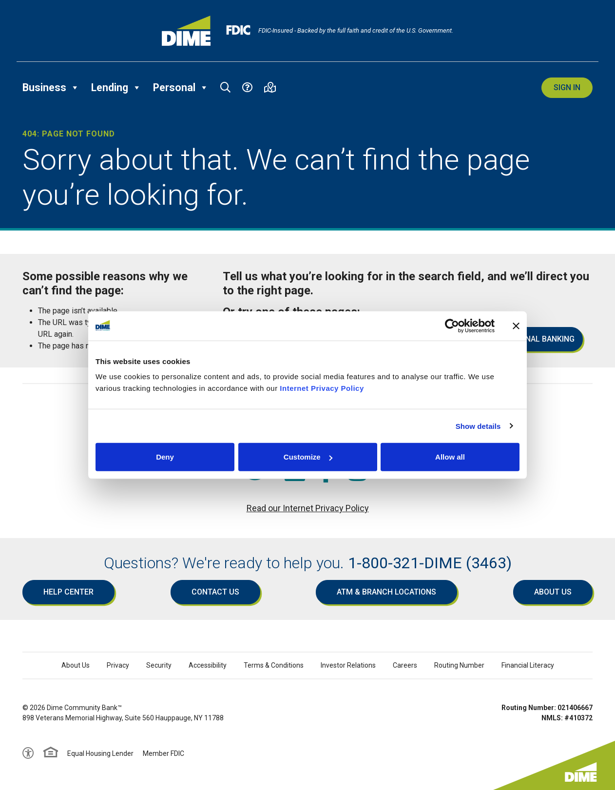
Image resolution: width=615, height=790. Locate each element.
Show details (478, 426)
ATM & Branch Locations (386, 592)
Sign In (567, 87)
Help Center (68, 592)
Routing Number (459, 665)
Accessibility (208, 665)
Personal (181, 87)
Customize (308, 457)
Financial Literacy (527, 665)
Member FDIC (163, 753)
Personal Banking (538, 339)
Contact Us (215, 592)
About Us (553, 592)
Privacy (118, 665)
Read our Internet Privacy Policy (308, 508)
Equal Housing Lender (100, 753)
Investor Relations (348, 665)
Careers (405, 665)
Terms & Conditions (274, 665)
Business (50, 87)
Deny (165, 457)
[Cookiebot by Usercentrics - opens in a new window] (452, 325)
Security (159, 665)
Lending (116, 87)
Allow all (450, 457)
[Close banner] (516, 325)
